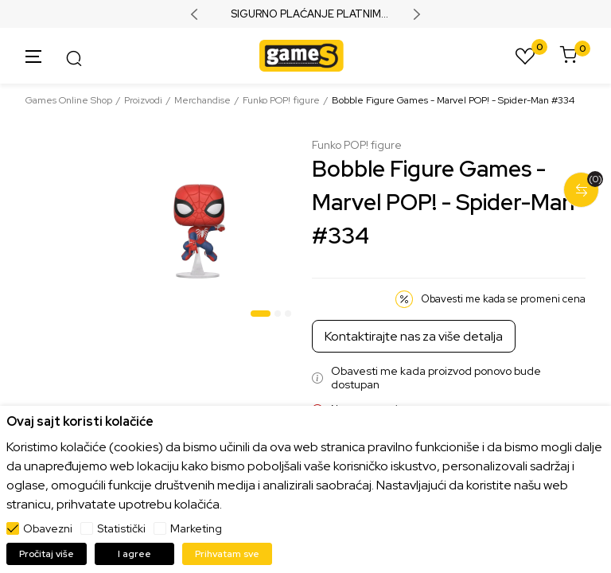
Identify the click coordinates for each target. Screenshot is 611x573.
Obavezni (47, 528)
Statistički (121, 528)
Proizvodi (143, 100)
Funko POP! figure (281, 100)
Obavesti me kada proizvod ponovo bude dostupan (436, 378)
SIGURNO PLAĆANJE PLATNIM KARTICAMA (306, 14)
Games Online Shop (68, 100)
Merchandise (202, 100)
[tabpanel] (198, 231)
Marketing (196, 528)
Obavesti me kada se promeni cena (503, 299)
